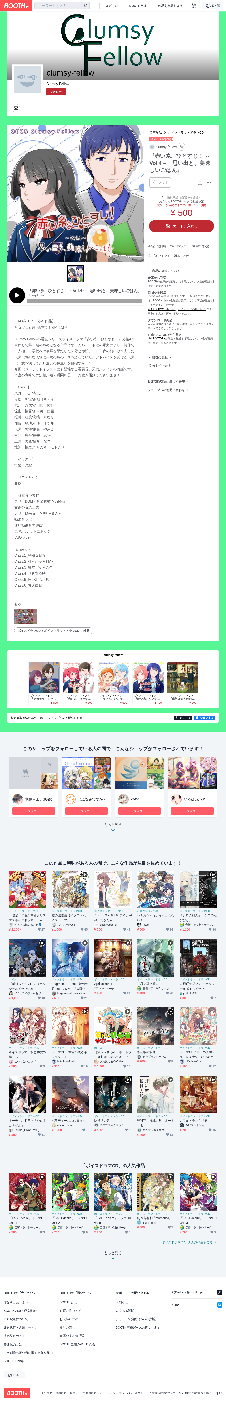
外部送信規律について (162, 1393)
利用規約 (61, 1393)
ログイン (111, 5)
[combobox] (62, 5)
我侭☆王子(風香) (38, 799)
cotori (135, 799)
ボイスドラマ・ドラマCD (186, 132)
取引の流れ (160, 357)
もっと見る (113, 828)
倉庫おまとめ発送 (72, 1336)
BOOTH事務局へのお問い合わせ (138, 1327)
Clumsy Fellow (57, 84)
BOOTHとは (138, 5)
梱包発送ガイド (14, 1336)
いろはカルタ (194, 799)
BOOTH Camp (14, 1361)
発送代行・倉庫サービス (21, 1327)
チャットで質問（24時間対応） (137, 1319)
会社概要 (46, 1393)
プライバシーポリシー (132, 1393)
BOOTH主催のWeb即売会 (77, 1344)
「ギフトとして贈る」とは (170, 256)
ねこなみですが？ (92, 799)
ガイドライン (108, 1393)
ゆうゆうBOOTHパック (192, 309)
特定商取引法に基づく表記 (166, 381)
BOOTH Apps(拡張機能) (20, 1310)
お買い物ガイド (70, 1310)
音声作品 (155, 132)
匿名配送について (16, 1319)
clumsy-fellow (113, 655)
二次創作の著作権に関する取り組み (28, 1352)
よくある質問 (125, 1310)
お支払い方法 (161, 366)
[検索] (85, 6)
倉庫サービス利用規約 (83, 1393)
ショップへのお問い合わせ (166, 390)
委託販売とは (13, 1344)
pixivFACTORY (156, 338)
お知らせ (122, 1302)
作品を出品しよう (170, 5)
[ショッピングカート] (194, 5)
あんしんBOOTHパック (162, 309)
